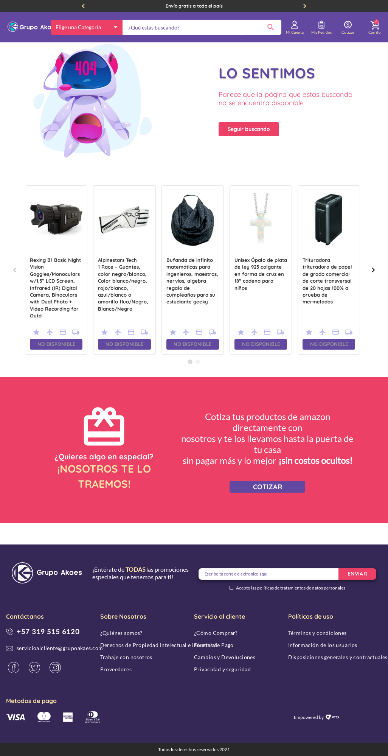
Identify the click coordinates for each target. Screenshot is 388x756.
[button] (190, 383)
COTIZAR (267, 508)
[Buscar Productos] (270, 27)
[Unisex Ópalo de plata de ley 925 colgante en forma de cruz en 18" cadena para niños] (260, 291)
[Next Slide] (304, 6)
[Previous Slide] (83, 6)
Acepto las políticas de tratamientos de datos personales (290, 588)
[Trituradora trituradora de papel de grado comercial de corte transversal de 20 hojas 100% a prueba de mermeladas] (329, 291)
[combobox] (202, 27)
